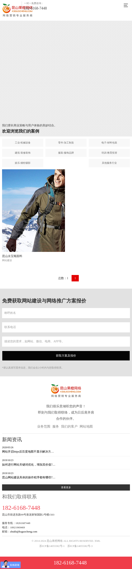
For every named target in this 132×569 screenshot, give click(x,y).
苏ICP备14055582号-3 (80, 546)
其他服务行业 (109, 162)
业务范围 (43, 426)
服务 (55, 426)
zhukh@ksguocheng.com (23, 531)
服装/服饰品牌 (66, 152)
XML (97, 540)
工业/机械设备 (22, 142)
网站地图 (86, 426)
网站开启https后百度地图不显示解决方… (66, 449)
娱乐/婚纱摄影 (22, 162)
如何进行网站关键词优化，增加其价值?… (66, 462)
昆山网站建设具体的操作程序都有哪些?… (66, 475)
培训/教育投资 (109, 152)
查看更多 (66, 487)
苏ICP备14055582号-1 (52, 546)
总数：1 (63, 278)
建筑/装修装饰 (22, 152)
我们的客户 (69, 426)
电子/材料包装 (109, 142)
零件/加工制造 (66, 142)
